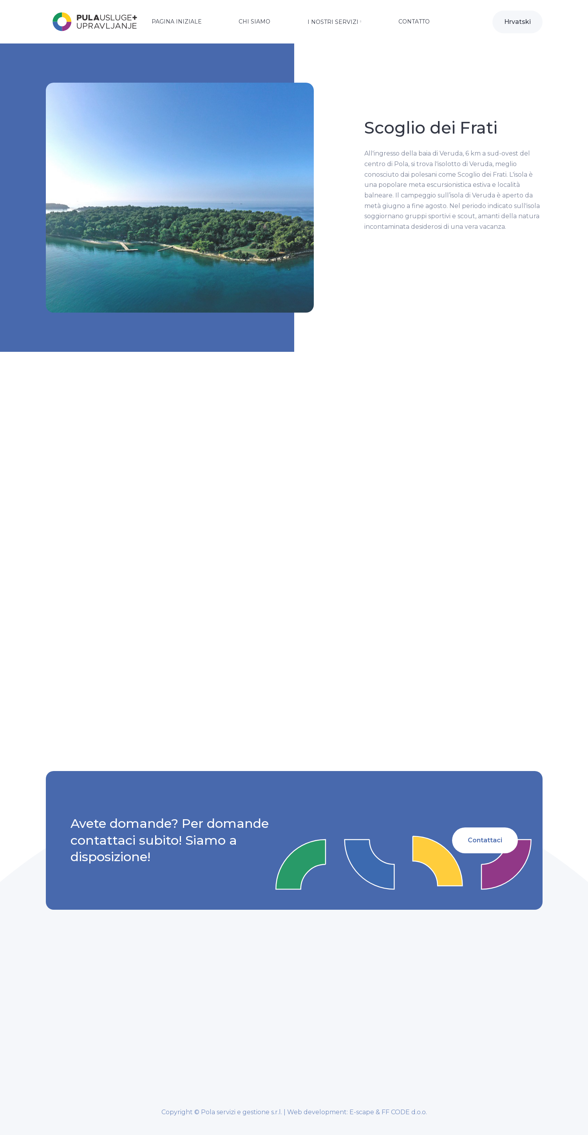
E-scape (361, 1112)
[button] (334, 22)
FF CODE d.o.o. (404, 1112)
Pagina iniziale (177, 21)
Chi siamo (254, 21)
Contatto (414, 21)
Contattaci (484, 840)
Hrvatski (517, 21)
